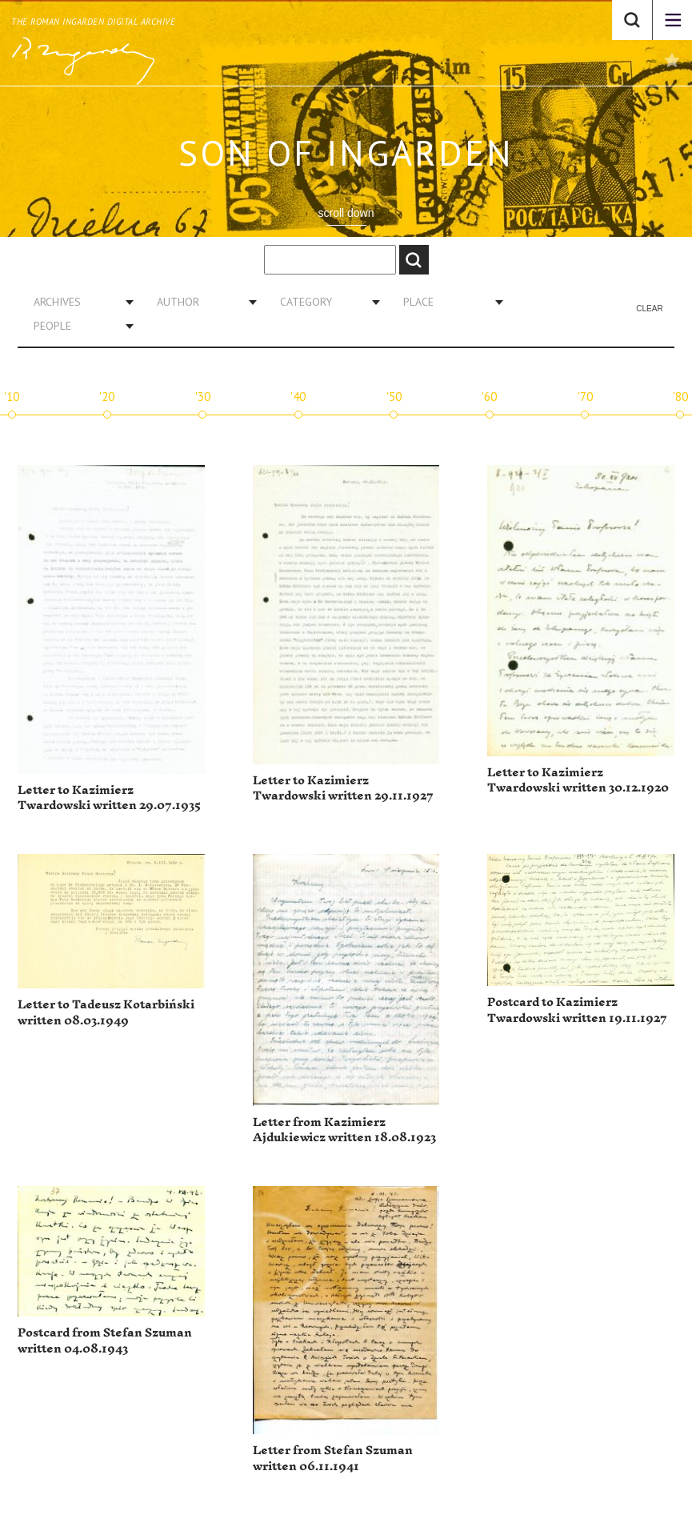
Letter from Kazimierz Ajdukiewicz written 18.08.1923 (344, 1130)
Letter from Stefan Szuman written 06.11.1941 (333, 1459)
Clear (649, 308)
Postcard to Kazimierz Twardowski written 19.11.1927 (577, 1010)
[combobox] (78, 302)
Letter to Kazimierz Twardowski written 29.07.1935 (109, 798)
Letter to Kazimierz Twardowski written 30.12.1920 (578, 781)
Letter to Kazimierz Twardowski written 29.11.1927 (343, 789)
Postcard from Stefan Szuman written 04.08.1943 (105, 1341)
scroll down (346, 212)
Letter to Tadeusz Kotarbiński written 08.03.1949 (106, 1013)
